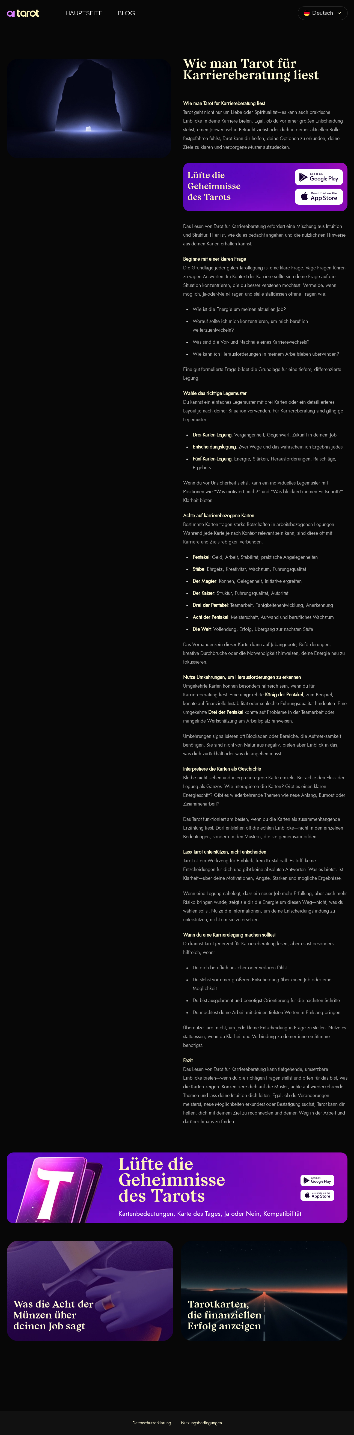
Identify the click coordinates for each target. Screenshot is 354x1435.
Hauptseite (84, 13)
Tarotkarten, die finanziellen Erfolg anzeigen (225, 1316)
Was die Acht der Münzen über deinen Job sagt (53, 1316)
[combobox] (322, 13)
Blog (126, 13)
